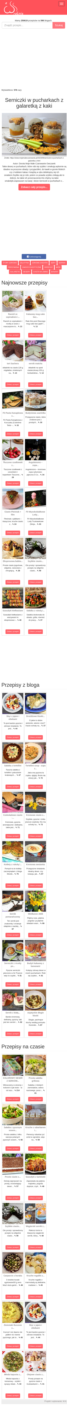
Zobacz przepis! (13, 335)
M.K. (65, 1401)
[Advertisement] (33, 58)
